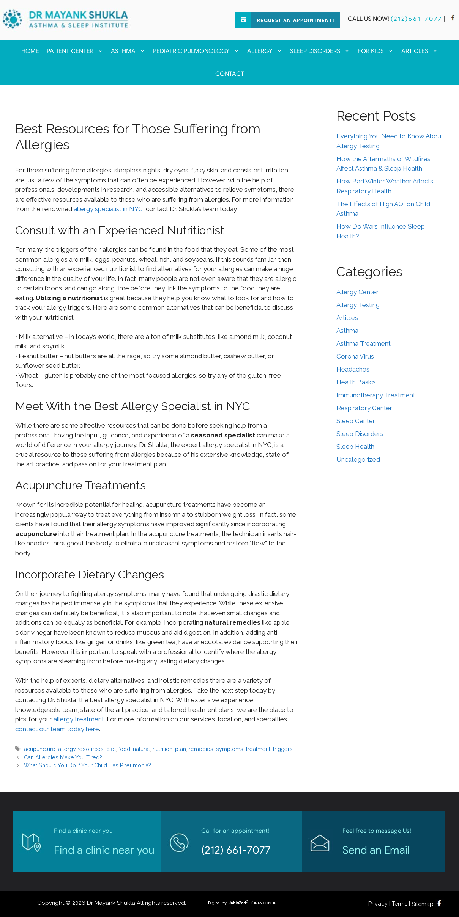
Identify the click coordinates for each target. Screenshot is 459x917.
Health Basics (356, 382)
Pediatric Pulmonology (198, 51)
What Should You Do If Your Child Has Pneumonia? (87, 765)
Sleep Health (355, 446)
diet (111, 749)
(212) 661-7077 (236, 850)
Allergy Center (357, 292)
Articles (421, 51)
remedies (201, 749)
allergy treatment (79, 719)
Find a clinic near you (104, 850)
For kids (377, 51)
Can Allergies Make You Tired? (63, 757)
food (124, 749)
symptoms (229, 749)
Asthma (130, 51)
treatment (258, 749)
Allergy (266, 51)
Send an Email (376, 850)
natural (141, 749)
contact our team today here (57, 729)
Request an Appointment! (295, 21)
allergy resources (81, 749)
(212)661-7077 (416, 19)
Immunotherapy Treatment (375, 395)
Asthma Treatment (363, 343)
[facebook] (453, 19)
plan (180, 749)
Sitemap (423, 904)
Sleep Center (355, 421)
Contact (229, 74)
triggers (283, 749)
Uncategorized (358, 459)
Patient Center (77, 51)
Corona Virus (355, 356)
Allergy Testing (358, 305)
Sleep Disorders (322, 51)
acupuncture (39, 749)
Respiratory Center (364, 408)
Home (30, 51)
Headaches (352, 369)
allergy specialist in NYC (108, 209)
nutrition (162, 749)
